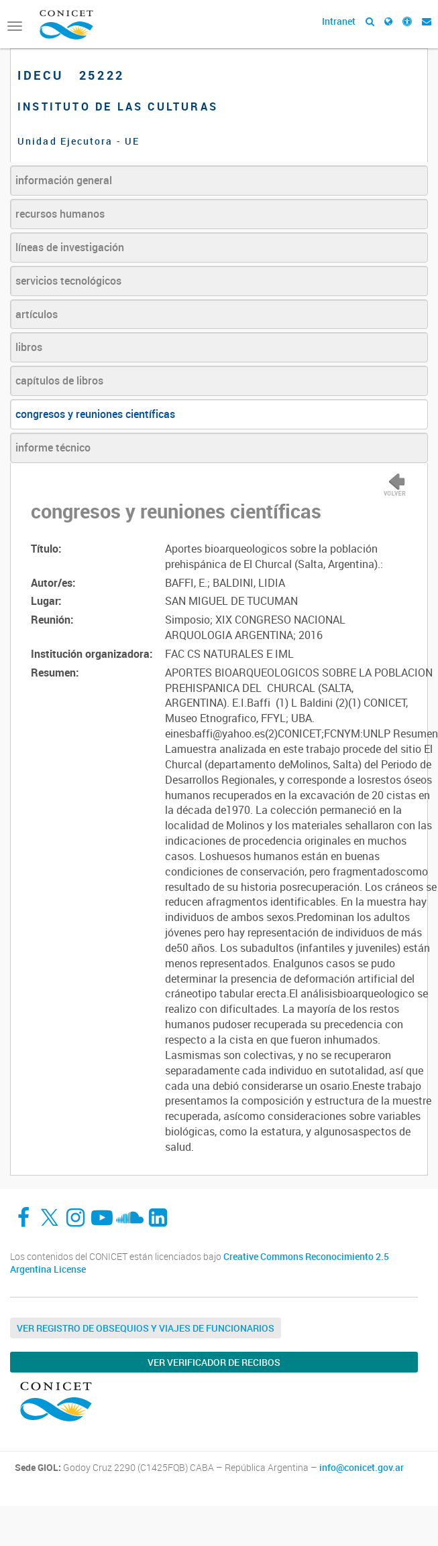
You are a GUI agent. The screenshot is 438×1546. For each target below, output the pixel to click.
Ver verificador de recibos (214, 1362)
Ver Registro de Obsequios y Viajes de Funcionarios (145, 1328)
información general (63, 180)
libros (28, 347)
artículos (36, 314)
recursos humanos (60, 213)
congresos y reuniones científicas (95, 414)
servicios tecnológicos (68, 280)
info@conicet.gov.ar (361, 1468)
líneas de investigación (69, 247)
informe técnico (53, 447)
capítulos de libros (59, 380)
